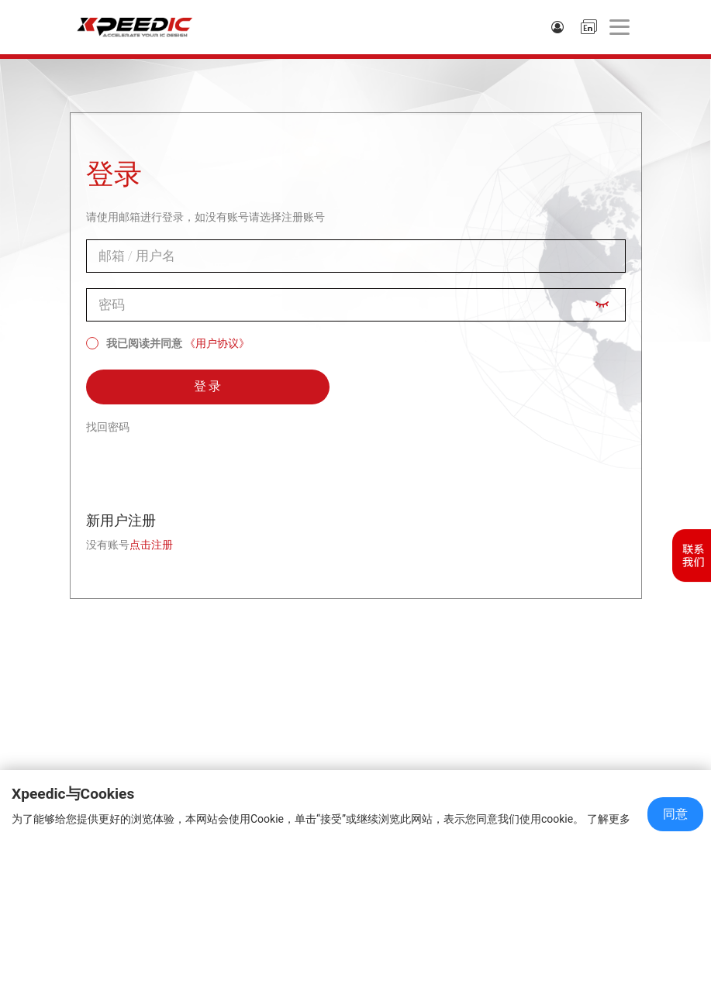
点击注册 (151, 544)
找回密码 (107, 427)
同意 (675, 813)
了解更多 (608, 819)
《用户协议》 (217, 343)
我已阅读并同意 (134, 343)
